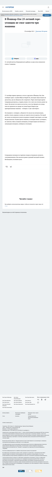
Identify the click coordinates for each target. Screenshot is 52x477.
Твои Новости (28, 400)
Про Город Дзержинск (18, 404)
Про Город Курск (5, 402)
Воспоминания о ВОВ (7, 11)
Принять (47, 15)
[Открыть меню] (3, 7)
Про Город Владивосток (30, 404)
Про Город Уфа (28, 402)
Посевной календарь (30, 11)
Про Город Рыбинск (18, 402)
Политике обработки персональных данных (14, 15)
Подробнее (5, 448)
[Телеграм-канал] (15, 59)
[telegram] (11, 167)
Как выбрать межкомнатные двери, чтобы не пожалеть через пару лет (26, 205)
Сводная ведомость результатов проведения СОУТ (33, 417)
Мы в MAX (40, 11)
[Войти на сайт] (48, 7)
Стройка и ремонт (19, 11)
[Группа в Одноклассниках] (42, 399)
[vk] (7, 167)
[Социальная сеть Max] (36, 59)
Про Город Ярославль (29, 397)
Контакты (17, 416)
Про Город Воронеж (6, 400)
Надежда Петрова (41, 31)
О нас (3, 416)
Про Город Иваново (18, 400)
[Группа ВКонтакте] (38, 399)
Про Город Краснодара (7, 407)
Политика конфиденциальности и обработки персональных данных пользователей (19, 450)
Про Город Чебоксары (6, 397)
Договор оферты (5, 412)
